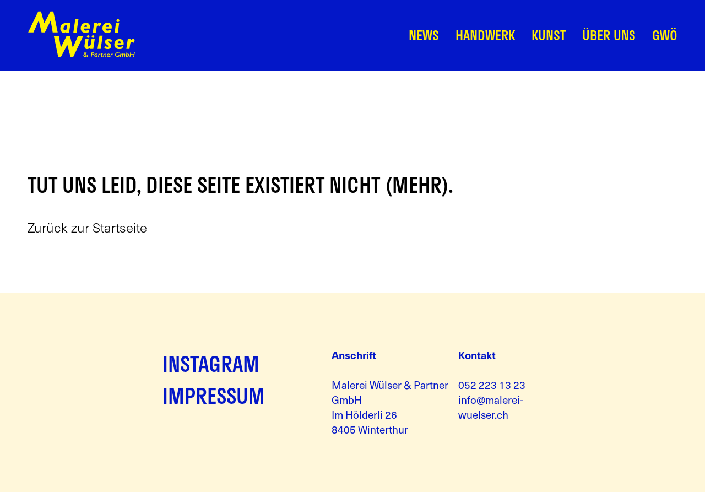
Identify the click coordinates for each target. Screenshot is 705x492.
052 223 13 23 (491, 384)
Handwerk (485, 35)
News (424, 35)
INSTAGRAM (210, 364)
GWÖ (664, 35)
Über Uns (609, 35)
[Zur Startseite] (81, 54)
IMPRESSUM (213, 396)
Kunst (549, 35)
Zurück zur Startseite (87, 227)
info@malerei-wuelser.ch (490, 406)
